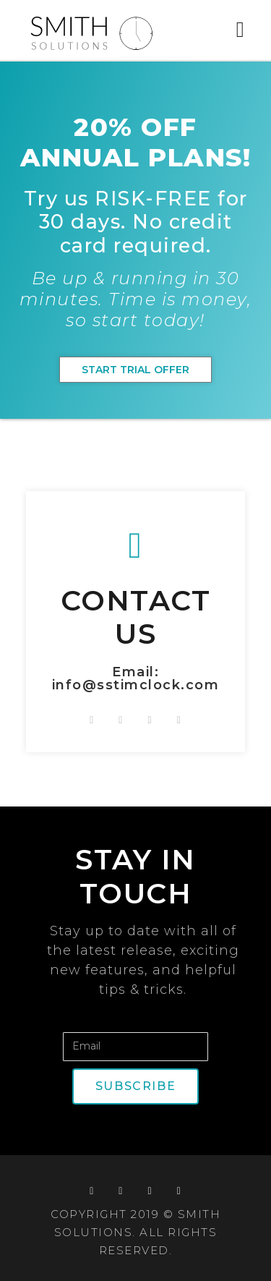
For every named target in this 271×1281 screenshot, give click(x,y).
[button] (240, 29)
